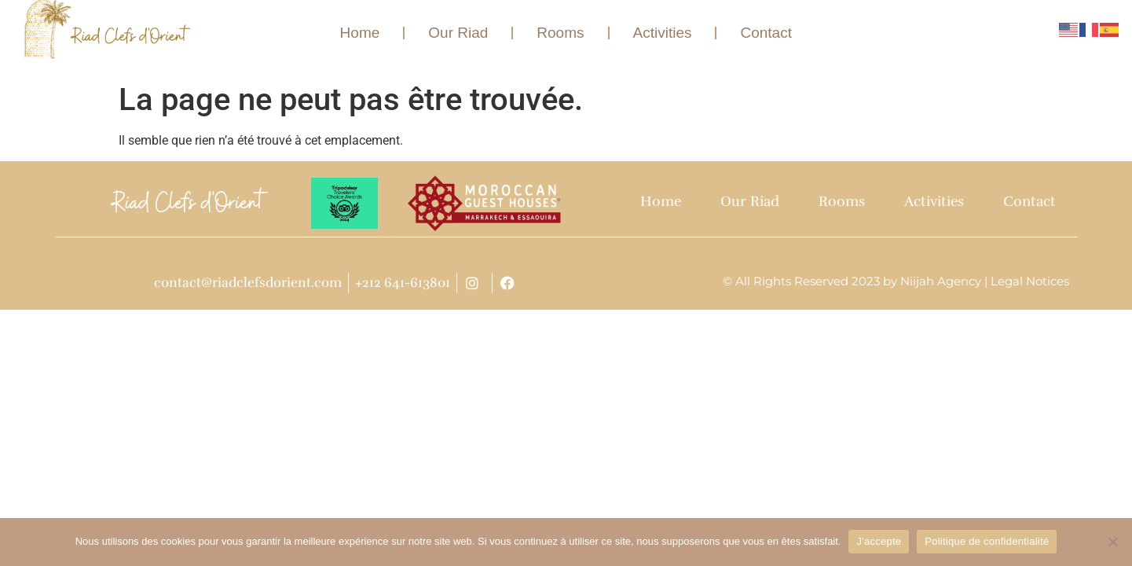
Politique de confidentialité (987, 541)
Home (360, 32)
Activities (662, 32)
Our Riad (458, 32)
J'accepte (878, 541)
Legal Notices (1030, 281)
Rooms (560, 32)
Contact (766, 32)
